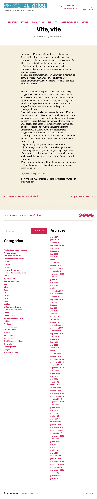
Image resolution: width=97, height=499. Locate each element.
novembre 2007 (57, 431)
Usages (87, 23)
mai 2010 (54, 345)
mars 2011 (54, 317)
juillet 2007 (55, 442)
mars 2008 (55, 419)
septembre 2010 (57, 334)
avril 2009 (54, 382)
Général (7, 268)
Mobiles (7, 305)
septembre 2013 (57, 246)
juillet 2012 (54, 280)
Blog (60, 6)
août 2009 (54, 371)
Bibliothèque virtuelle (16, 23)
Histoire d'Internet (11, 270)
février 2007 (55, 456)
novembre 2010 (56, 328)
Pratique (7, 324)
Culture (56, 23)
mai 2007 (54, 448)
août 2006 (54, 473)
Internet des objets (11, 282)
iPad (5, 285)
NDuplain (41, 37)
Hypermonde (9, 279)
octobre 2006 (56, 468)
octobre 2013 (55, 243)
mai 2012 (54, 286)
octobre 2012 (55, 272)
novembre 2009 (57, 362)
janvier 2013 (55, 266)
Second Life (8, 336)
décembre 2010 (57, 326)
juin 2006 (54, 479)
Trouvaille (8, 344)
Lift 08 (6, 293)
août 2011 (54, 303)
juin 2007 (54, 445)
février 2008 (55, 422)
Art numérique (10, 253)
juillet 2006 (55, 476)
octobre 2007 (56, 434)
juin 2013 (54, 254)
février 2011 (55, 320)
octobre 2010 (55, 331)
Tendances (8, 339)
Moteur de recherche (12, 307)
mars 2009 (55, 385)
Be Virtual (14, 494)
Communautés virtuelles (39, 23)
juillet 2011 (54, 306)
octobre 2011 (55, 297)
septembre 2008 (57, 402)
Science (79, 23)
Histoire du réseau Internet (15, 273)
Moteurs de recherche (13, 310)
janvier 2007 (55, 459)
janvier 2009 (55, 391)
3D (5, 248)
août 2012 (54, 277)
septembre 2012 (57, 274)
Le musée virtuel (70, 8)
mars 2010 (54, 351)
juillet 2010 (54, 340)
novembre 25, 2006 (57, 37)
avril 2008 (54, 417)
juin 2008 (54, 411)
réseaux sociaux (10, 327)
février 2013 (55, 263)
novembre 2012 (56, 269)
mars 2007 (54, 453)
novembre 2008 (57, 397)
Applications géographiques (15, 250)
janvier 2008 (55, 425)
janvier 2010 (55, 357)
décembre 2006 (57, 462)
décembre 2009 (57, 360)
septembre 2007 (57, 436)
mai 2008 (54, 414)
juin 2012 (54, 283)
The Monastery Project (13, 341)
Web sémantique (11, 353)
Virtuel (74, 6)
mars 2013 (54, 260)
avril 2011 (54, 314)
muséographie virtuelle (13, 319)
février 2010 (55, 354)
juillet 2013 (54, 252)
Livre (6, 302)
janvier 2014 (55, 240)
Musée (6, 313)
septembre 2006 (57, 471)
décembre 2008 (57, 394)
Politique (7, 322)
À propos (67, 6)
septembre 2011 (57, 300)
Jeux (6, 290)
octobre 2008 (56, 399)
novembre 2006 (57, 465)
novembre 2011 (56, 294)
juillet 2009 (55, 374)
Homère (7, 276)
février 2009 (55, 388)
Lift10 (6, 299)
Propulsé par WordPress (30, 494)
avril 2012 (54, 289)
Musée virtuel (68, 23)
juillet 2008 (55, 408)
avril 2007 (54, 451)
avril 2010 (54, 348)
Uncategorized (10, 347)
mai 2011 (54, 311)
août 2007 (54, 439)
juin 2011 (54, 308)
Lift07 (6, 296)
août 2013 (54, 249)
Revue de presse (11, 330)
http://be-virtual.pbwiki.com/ (34, 174)
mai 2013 (54, 257)
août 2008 (54, 405)
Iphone (6, 287)
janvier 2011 (55, 323)
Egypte (7, 265)
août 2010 (54, 337)
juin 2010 (54, 343)
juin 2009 (54, 377)
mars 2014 (54, 237)
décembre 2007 (57, 428)
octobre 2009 (56, 365)
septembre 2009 (57, 368)
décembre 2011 (56, 291)
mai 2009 (54, 380)
